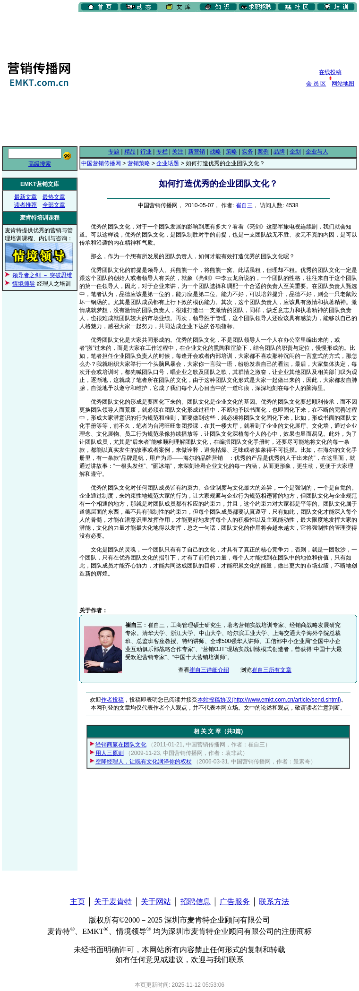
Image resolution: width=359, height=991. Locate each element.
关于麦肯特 (113, 902)
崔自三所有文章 (271, 670)
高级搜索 (39, 164)
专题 (114, 151)
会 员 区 (316, 83)
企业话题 (167, 163)
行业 (146, 151)
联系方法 (274, 902)
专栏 (162, 151)
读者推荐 (25, 205)
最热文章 (54, 197)
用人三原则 (109, 753)
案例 (263, 151)
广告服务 (235, 902)
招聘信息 (195, 902)
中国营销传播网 (101, 163)
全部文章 (54, 205)
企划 (295, 151)
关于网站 (156, 902)
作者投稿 (112, 699)
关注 (177, 151)
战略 (215, 151)
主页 (77, 902)
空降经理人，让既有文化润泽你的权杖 (143, 761)
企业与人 (317, 151)
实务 (247, 151)
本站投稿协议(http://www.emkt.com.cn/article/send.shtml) (269, 699)
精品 (130, 151)
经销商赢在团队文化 (120, 744)
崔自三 (244, 205)
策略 (231, 151)
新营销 (196, 151)
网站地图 (343, 83)
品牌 (279, 151)
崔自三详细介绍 (209, 670)
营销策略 (139, 163)
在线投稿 (330, 72)
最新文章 (25, 197)
